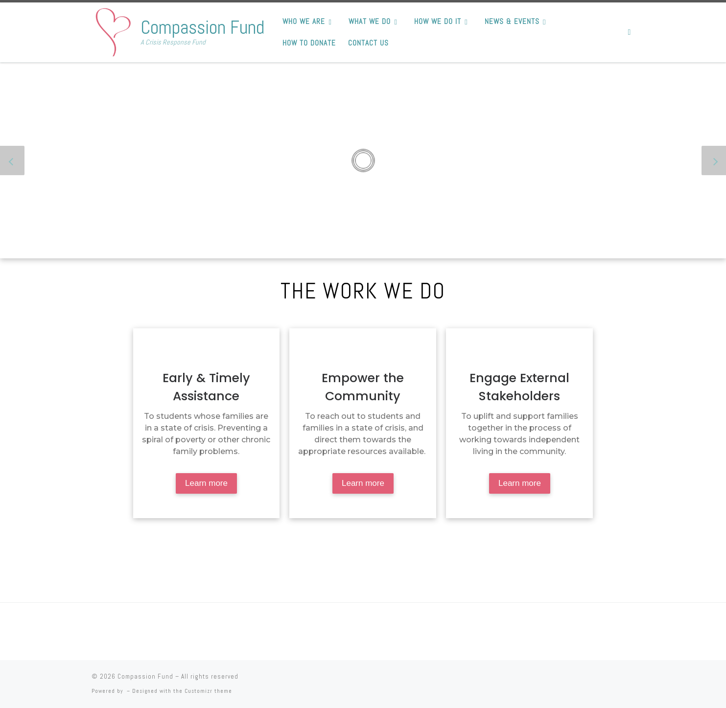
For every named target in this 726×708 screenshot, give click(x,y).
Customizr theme (208, 690)
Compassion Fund (145, 676)
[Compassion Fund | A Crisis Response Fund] (115, 31)
